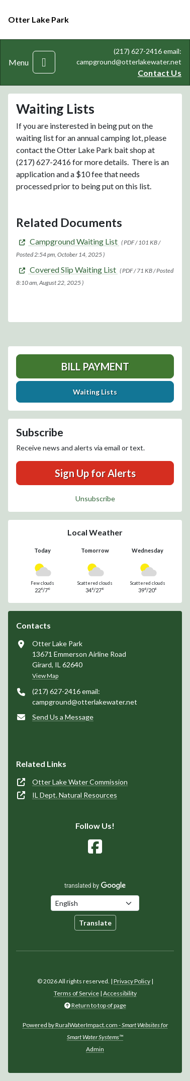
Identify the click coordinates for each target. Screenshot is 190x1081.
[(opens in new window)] (67, 241)
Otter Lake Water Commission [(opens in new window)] (80, 782)
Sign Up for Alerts (95, 473)
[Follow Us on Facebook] (95, 846)
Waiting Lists (95, 392)
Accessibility (120, 993)
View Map (45, 675)
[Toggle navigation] (44, 62)
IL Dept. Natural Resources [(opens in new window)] (74, 795)
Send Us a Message (62, 717)
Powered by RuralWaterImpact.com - (95, 1031)
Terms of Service (76, 993)
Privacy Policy (132, 981)
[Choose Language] (95, 903)
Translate (95, 922)
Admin (95, 1049)
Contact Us (159, 73)
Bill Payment (95, 366)
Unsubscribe (95, 498)
